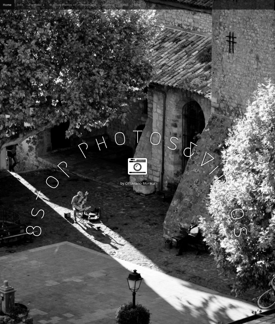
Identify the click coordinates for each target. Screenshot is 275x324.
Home (7, 5)
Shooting (108, 5)
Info (20, 5)
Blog (137, 5)
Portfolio (36, 5)
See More (137, 199)
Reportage (88, 5)
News (124, 5)
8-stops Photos (62, 5)
